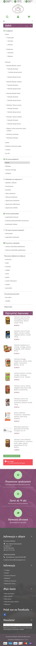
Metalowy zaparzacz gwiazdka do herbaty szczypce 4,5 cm (21, 429)
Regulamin (7, 578)
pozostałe (8, 288)
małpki (7, 270)
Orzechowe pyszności (11, 294)
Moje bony (7, 604)
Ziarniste (10, 52)
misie (7, 273)
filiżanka (8, 166)
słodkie (7, 301)
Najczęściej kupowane (16, 313)
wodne (7, 284)
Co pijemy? (9, 31)
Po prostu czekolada (12, 243)
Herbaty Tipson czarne (13, 105)
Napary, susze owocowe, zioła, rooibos (16, 129)
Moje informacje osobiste (11, 601)
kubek (7, 162)
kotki (7, 263)
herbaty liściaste (12, 69)
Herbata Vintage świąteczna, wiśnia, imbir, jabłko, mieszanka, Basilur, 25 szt (23, 362)
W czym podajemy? (12, 159)
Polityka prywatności (10, 581)
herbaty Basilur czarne (13, 65)
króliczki (8, 266)
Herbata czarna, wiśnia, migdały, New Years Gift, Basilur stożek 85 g (22, 388)
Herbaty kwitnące (12, 138)
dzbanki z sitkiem (11, 182)
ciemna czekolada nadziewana (15, 246)
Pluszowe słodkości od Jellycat (14, 256)
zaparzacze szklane (11, 208)
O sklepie (7, 570)
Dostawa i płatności (9, 575)
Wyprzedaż (8, 307)
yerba (7, 142)
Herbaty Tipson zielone (14, 117)
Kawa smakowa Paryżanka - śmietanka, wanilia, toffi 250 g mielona (22, 416)
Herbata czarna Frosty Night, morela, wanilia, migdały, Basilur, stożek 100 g (22, 334)
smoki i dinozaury (11, 281)
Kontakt (6, 573)
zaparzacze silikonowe (12, 204)
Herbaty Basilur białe (13, 93)
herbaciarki (9, 233)
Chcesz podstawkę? (12, 213)
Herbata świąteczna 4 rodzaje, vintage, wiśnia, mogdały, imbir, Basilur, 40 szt (22, 348)
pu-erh (7, 153)
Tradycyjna (10, 37)
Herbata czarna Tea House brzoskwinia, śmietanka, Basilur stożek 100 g (23, 401)
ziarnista (10, 41)
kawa (7, 34)
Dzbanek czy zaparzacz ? (14, 179)
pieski (7, 277)
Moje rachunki (8, 596)
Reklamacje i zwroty (9, 583)
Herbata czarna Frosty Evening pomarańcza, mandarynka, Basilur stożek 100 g (22, 320)
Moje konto (9, 588)
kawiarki (8, 190)
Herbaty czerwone (12, 134)
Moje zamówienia (9, 593)
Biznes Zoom (24, 639)
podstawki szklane (11, 224)
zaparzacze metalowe (12, 200)
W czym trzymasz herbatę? (14, 230)
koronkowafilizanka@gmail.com (16, 560)
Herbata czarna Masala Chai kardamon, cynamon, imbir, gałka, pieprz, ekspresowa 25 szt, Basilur (23, 443)
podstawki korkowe (11, 217)
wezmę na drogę (10, 170)
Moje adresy (7, 599)
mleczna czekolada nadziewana (15, 250)
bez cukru (8, 297)
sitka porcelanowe (11, 197)
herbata (7, 62)
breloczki (8, 259)
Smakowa (9, 49)
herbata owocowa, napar (13, 146)
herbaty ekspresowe (15, 72)
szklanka (8, 173)
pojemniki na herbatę (12, 237)
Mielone (10, 56)
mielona (10, 44)
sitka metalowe (10, 193)
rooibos (7, 149)
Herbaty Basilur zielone (14, 82)
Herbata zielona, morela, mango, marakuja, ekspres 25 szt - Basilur (23, 375)
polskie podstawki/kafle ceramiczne (17, 220)
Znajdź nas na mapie (9, 554)
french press (9, 186)
